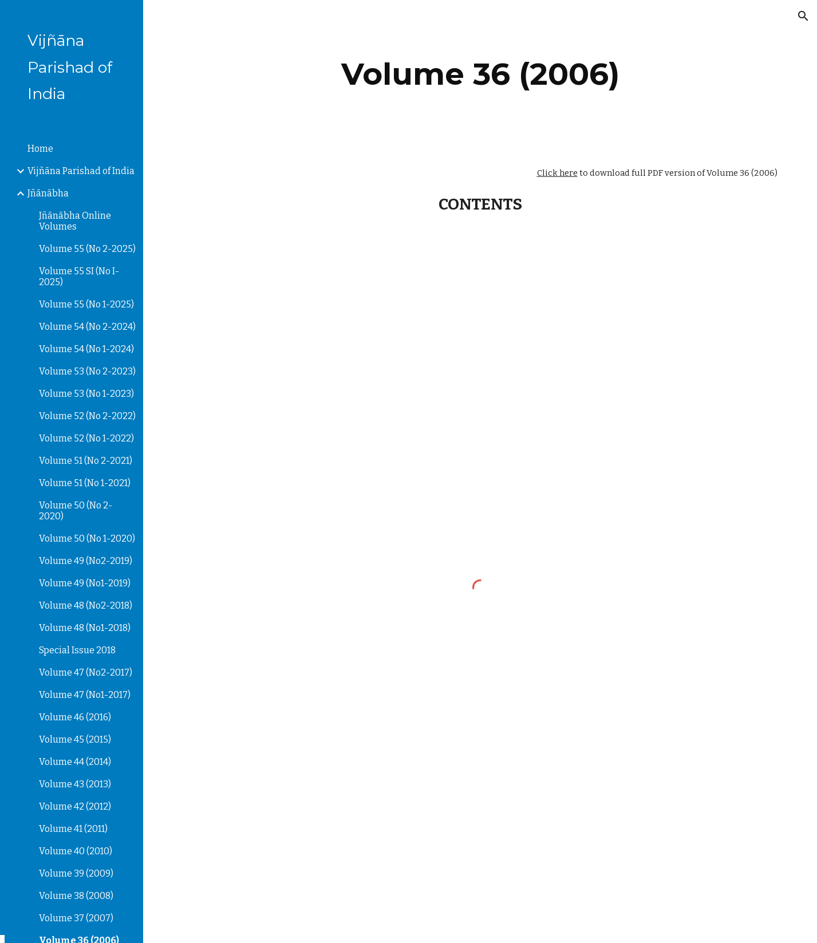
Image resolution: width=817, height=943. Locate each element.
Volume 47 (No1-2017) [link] (85, 694)
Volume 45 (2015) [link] (75, 739)
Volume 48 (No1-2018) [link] (85, 627)
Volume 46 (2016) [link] (75, 717)
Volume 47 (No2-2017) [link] (85, 672)
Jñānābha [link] (48, 193)
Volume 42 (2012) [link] (75, 806)
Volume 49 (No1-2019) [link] (85, 583)
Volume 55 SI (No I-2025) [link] (79, 276)
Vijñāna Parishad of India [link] (81, 170)
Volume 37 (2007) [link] (76, 918)
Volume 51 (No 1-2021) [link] (85, 483)
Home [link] (40, 148)
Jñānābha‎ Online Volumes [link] (75, 221)
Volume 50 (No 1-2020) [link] (87, 538)
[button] (803, 16)
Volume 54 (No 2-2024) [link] (87, 326)
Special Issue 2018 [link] (77, 650)
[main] (480, 74)
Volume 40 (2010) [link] (75, 851)
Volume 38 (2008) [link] (76, 895)
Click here (557, 173)
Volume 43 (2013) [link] (75, 784)
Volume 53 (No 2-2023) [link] (87, 371)
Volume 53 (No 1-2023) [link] (86, 393)
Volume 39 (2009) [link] (76, 873)
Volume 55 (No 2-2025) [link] (87, 248)
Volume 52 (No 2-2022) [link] (87, 416)
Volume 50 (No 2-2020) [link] (75, 511)
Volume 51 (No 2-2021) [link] (85, 460)
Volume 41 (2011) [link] (73, 828)
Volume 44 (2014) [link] (75, 761)
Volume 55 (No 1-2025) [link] (86, 304)
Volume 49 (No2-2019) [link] (85, 560)
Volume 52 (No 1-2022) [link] (86, 438)
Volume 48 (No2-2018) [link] (85, 605)
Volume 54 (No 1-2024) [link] (86, 349)
